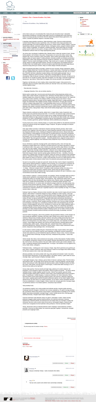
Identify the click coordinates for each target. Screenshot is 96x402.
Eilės (4, 18)
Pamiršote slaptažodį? (8, 57)
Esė (4, 22)
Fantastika (5, 19)
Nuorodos (5, 73)
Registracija (6, 59)
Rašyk (11, 13)
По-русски (6, 29)
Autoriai (5, 67)
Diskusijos (56, 13)
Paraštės (58, 400)
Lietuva (69, 400)
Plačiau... (46, 326)
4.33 (23, 344)
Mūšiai (5, 72)
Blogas (72, 363)
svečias (10, 45)
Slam (4, 26)
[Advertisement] (45, 29)
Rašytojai (25, 13)
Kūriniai (25, 17)
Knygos (18, 13)
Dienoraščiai (40, 13)
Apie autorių (85, 19)
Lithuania (73, 400)
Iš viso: (17, 34)
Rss (83, 22)
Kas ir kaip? (29, 346)
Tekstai (32, 13)
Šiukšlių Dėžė (6, 24)
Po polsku (5, 30)
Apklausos (6, 70)
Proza (4, 23)
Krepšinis (65, 400)
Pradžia (5, 13)
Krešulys (31, 368)
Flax (30, 17)
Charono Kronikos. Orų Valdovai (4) (35, 23)
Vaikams (5, 25)
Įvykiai (48, 13)
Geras (66, 363)
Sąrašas (84, 21)
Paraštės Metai (7, 32)
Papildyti (84, 24)
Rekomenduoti (85, 26)
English (5, 27)
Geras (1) (65, 387)
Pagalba (5, 65)
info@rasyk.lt (32, 397)
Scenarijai (5, 20)
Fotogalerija (6, 71)
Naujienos (5, 66)
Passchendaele (33, 356)
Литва (77, 400)
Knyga (61, 400)
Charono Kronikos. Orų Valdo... (42, 17)
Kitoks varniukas (48, 400)
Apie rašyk (6, 64)
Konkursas (6, 31)
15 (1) (10, 46)
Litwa (80, 400)
